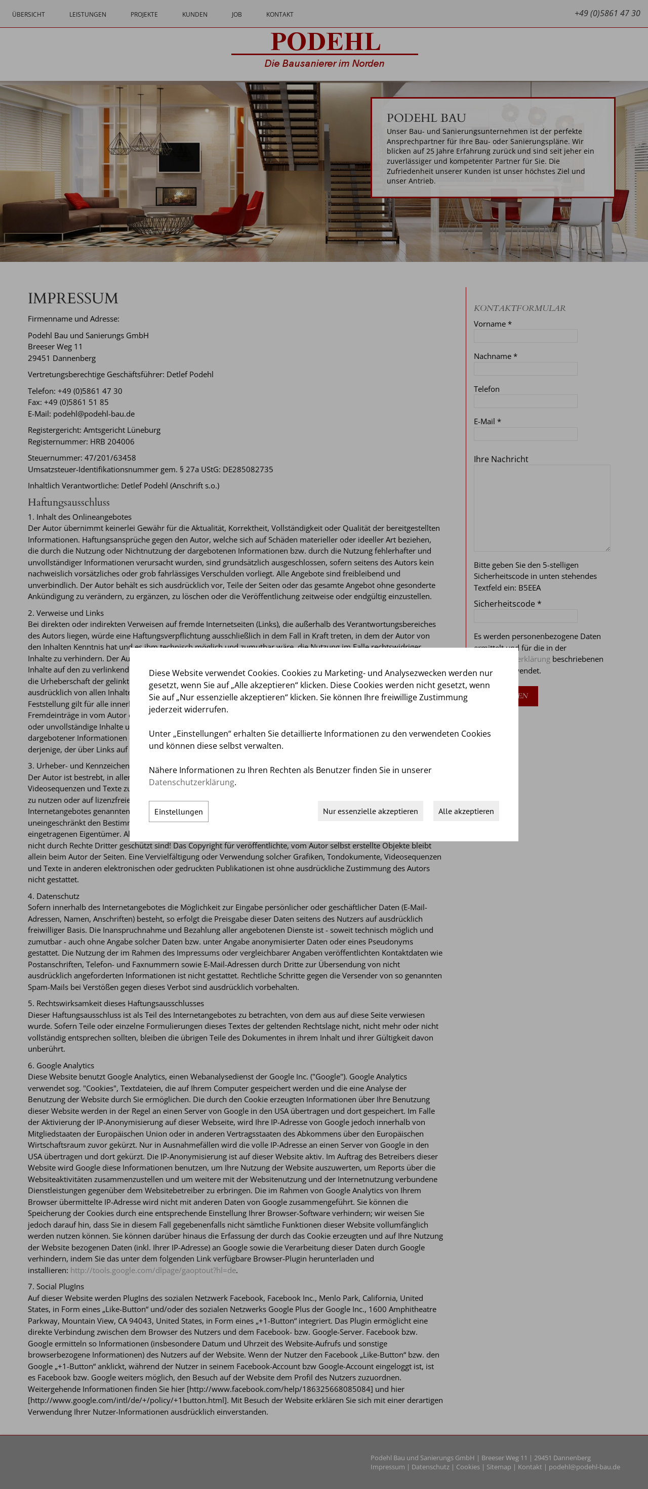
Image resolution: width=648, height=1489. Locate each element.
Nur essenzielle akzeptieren (370, 811)
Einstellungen (178, 811)
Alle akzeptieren (466, 811)
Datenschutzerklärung (191, 782)
